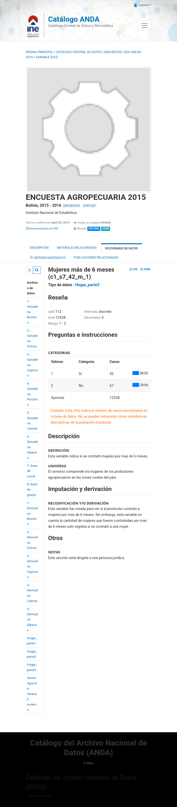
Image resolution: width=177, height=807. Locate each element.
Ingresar (141, 5)
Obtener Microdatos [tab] (48, 257)
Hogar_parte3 (87, 284)
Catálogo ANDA (73, 19)
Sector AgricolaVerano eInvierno (32, 694)
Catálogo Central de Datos (78, 52)
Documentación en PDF (42, 228)
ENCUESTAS (113, 52)
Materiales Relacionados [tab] (77, 247)
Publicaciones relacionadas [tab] (96, 257)
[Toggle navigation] (144, 25)
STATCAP (89, 205)
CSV (133, 269)
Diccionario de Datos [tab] (121, 248)
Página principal (39, 52)
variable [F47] (47, 57)
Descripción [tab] (39, 247)
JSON (145, 269)
